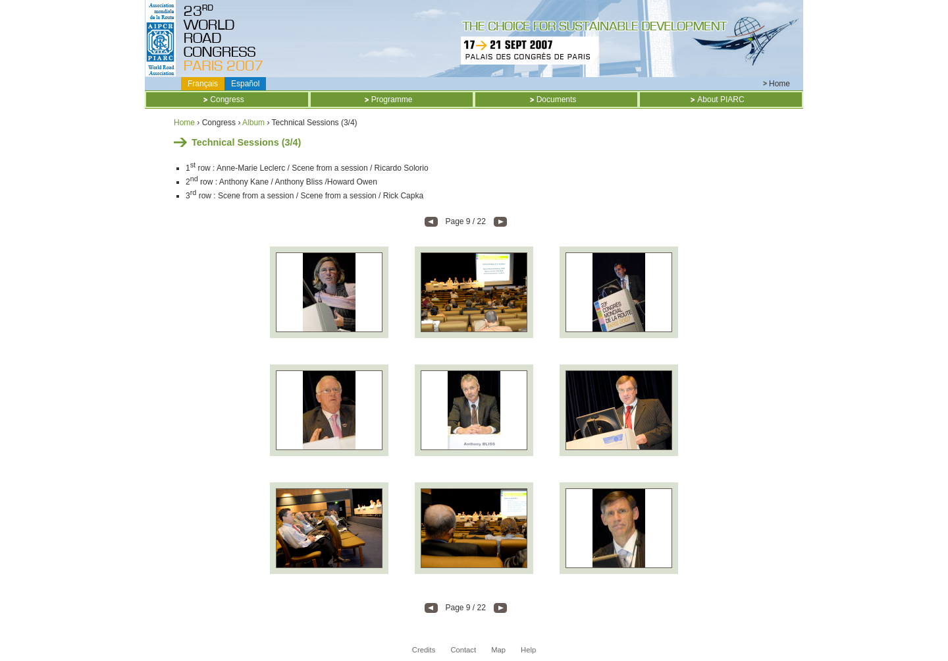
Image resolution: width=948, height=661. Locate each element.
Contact (463, 650)
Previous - (431, 222)
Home (779, 83)
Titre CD (226, 38)
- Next (500, 222)
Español (245, 83)
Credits (424, 650)
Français (203, 83)
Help (528, 650)
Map (498, 650)
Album (253, 122)
